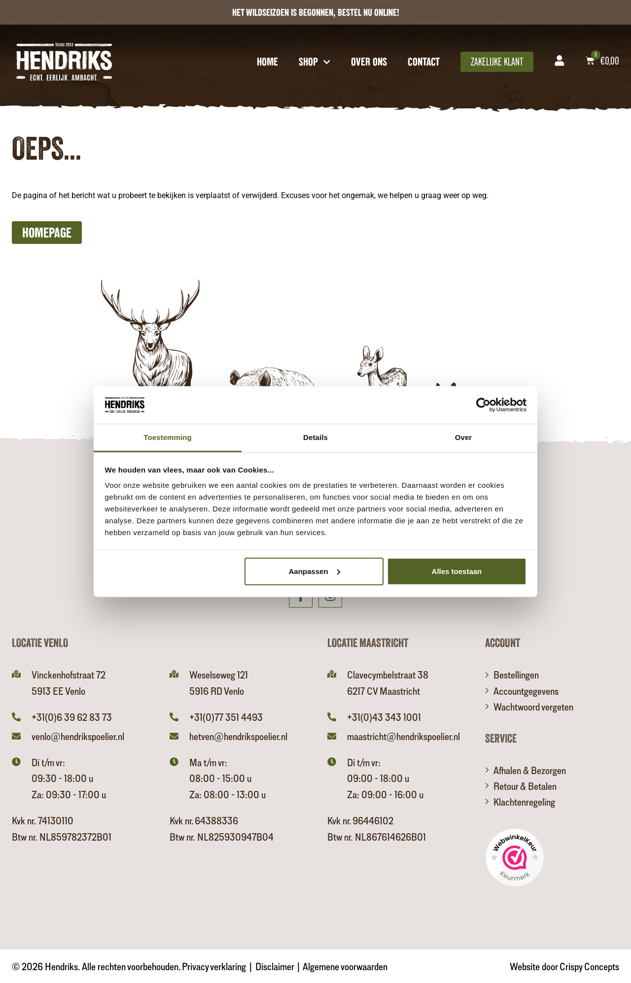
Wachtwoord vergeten (533, 706)
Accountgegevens (526, 691)
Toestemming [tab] (167, 437)
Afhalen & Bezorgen (529, 770)
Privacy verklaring (214, 966)
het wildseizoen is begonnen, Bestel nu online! (315, 12)
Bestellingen (516, 674)
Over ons (369, 62)
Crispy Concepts (589, 966)
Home (267, 62)
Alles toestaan (457, 571)
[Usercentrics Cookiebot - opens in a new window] (483, 405)
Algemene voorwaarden (345, 966)
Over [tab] (463, 437)
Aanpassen (314, 571)
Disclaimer (274, 966)
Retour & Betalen (525, 786)
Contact (424, 62)
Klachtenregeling (524, 802)
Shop (315, 61)
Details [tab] (315, 437)
